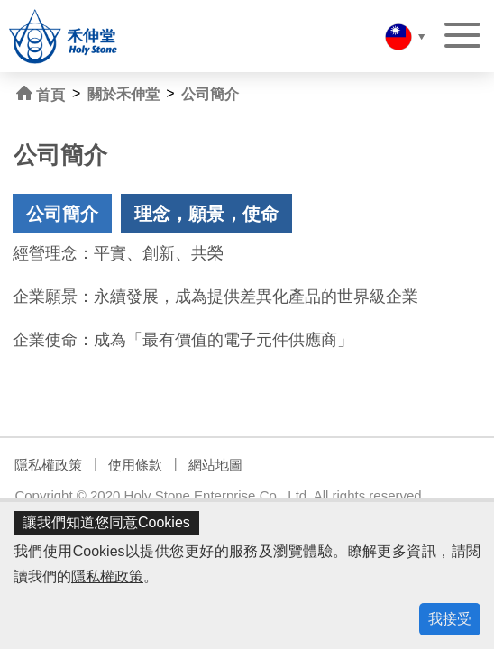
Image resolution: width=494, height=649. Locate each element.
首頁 (40, 94)
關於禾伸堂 (123, 94)
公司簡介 (210, 94)
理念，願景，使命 (206, 214)
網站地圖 (215, 464)
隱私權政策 (107, 576)
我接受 (449, 618)
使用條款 (135, 464)
